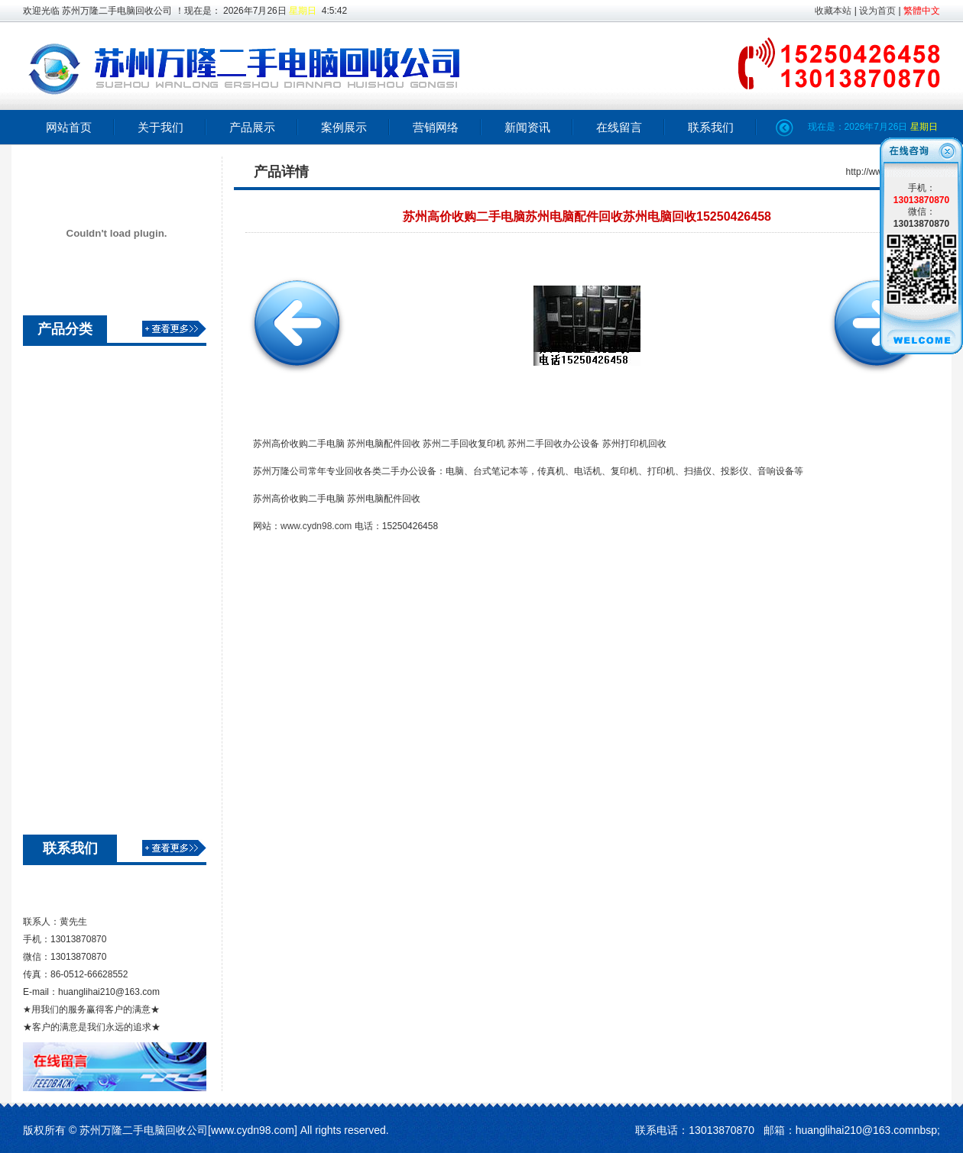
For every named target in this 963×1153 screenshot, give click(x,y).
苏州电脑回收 (79, 807)
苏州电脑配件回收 (89, 615)
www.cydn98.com (316, 526)
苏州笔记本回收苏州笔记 (105, 587)
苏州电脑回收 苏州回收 (102, 642)
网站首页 (69, 127)
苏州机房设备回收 (89, 725)
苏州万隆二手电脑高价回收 (111, 450)
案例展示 (344, 127)
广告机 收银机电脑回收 (102, 780)
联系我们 (711, 127)
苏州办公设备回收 (89, 670)
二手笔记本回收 (84, 697)
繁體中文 (921, 10)
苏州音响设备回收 (89, 367)
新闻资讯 (527, 127)
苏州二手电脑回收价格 (100, 477)
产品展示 (252, 127)
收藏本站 (833, 10)
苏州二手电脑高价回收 (100, 532)
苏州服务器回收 (84, 752)
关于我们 (160, 127)
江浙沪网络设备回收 (95, 395)
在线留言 (619, 127)
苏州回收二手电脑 (89, 505)
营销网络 (436, 127)
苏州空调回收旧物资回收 (105, 422)
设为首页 (877, 10)
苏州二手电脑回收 (89, 560)
